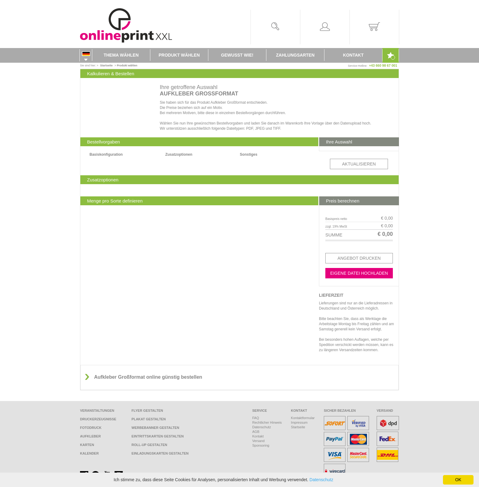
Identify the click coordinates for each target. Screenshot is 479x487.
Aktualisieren (359, 164)
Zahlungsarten (295, 55)
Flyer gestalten (147, 410)
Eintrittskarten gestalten (158, 436)
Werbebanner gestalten (155, 427)
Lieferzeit (331, 295)
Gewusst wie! (237, 55)
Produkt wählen (179, 55)
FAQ (255, 418)
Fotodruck (90, 427)
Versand (258, 441)
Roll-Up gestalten (149, 445)
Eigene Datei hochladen (359, 273)
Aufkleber (90, 436)
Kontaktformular (303, 418)
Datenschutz (261, 427)
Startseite (298, 427)
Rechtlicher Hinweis (267, 422)
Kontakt (353, 55)
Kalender (89, 453)
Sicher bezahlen (340, 410)
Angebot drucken (359, 258)
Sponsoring (260, 445)
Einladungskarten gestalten (160, 453)
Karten (87, 445)
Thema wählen (121, 55)
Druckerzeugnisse (98, 419)
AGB (255, 431)
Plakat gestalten (149, 419)
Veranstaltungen (97, 410)
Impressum (299, 422)
